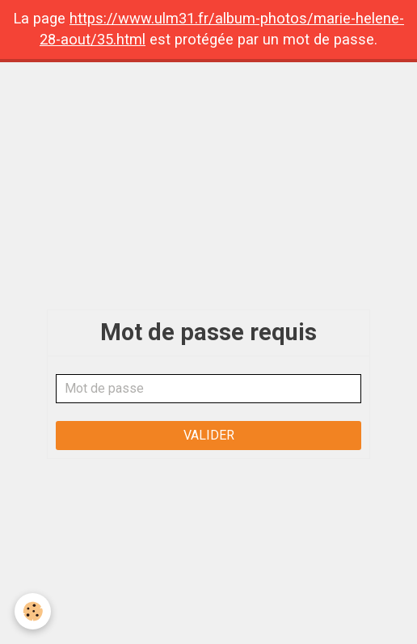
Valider (208, 435)
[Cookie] (33, 611)
